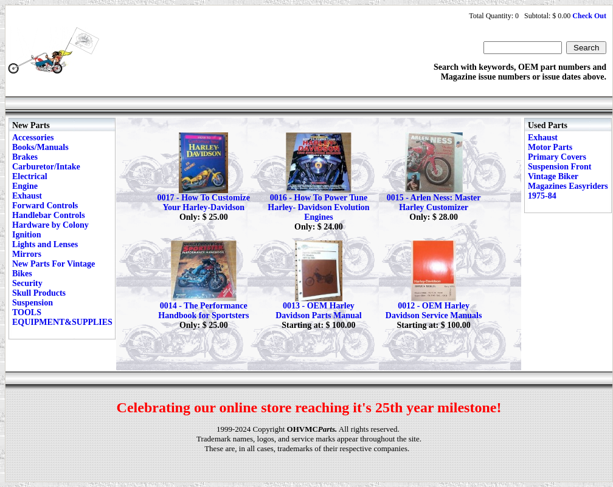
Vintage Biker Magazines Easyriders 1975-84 (568, 186)
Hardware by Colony (50, 225)
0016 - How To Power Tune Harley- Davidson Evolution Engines (318, 207)
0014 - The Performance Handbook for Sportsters (203, 310)
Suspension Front (559, 166)
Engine (25, 186)
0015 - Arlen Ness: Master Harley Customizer (434, 202)
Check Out (589, 16)
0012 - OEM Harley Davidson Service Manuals (434, 310)
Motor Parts (550, 147)
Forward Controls (45, 205)
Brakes (25, 157)
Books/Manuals (40, 147)
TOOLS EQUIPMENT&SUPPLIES (62, 317)
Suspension (32, 302)
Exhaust (27, 195)
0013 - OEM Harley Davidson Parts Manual (318, 310)
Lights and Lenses (45, 244)
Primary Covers (557, 157)
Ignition (26, 234)
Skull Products (39, 293)
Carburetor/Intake (46, 166)
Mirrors (26, 254)
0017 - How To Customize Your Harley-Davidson (204, 202)
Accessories (33, 137)
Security (27, 283)
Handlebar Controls (48, 215)
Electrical (29, 176)
